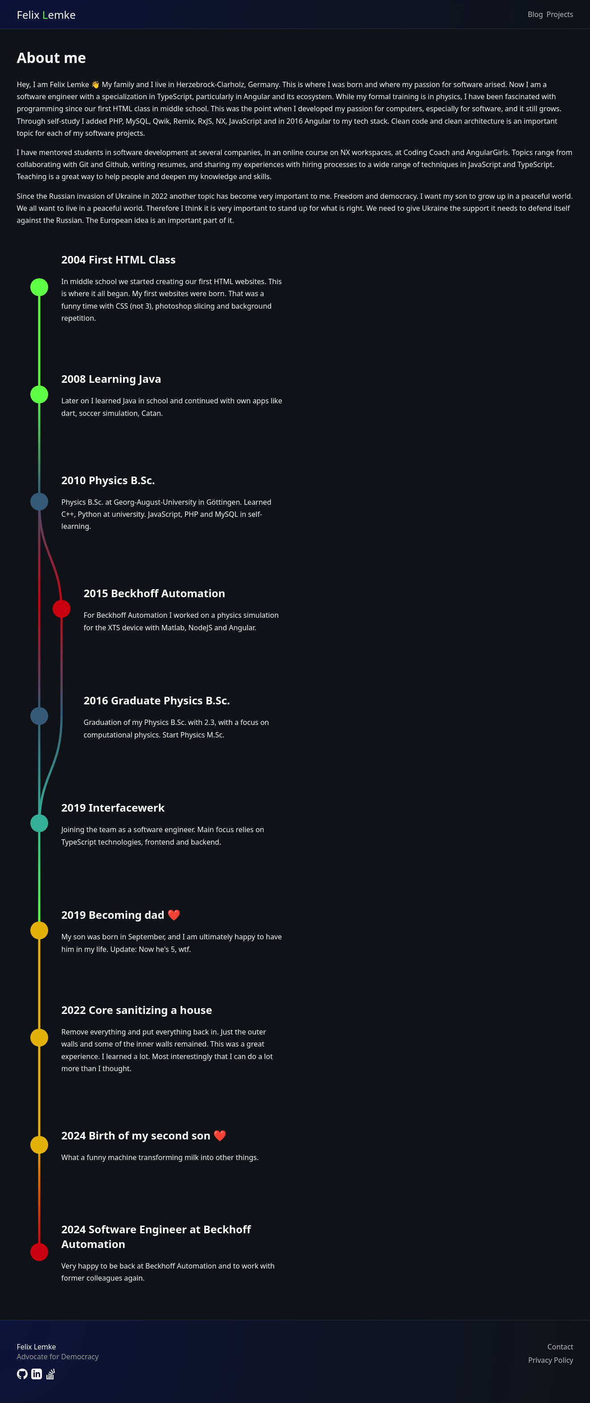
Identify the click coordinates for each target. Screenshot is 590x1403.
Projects (560, 14)
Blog (535, 14)
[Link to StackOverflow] (50, 1375)
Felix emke (46, 14)
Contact (560, 1347)
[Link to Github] (22, 1375)
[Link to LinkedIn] (36, 1375)
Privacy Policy (550, 1360)
